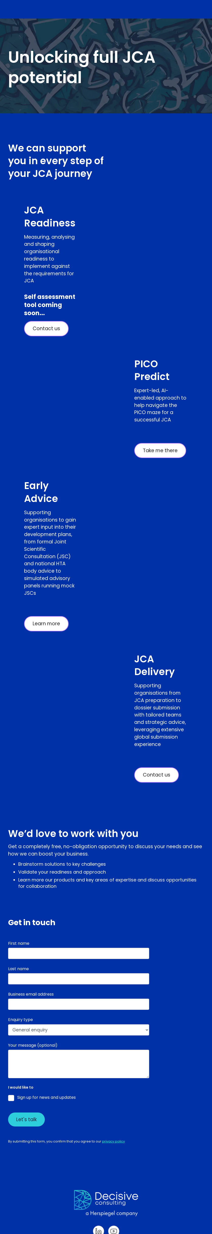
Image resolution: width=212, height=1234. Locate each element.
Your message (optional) (32, 1045)
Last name (18, 969)
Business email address (31, 994)
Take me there (160, 450)
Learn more (46, 623)
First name (18, 943)
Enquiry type (20, 1020)
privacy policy (113, 1141)
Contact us (46, 328)
